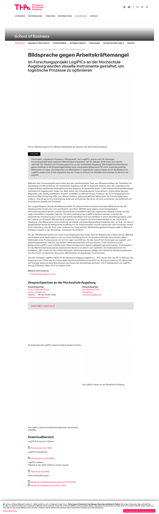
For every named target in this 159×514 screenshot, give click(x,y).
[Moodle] (129, 7)
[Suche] (147, 7)
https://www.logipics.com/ (43, 274)
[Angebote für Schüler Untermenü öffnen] (39, 43)
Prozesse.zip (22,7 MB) (41, 448)
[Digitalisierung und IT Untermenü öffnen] (114, 43)
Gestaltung (87, 292)
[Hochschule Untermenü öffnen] (82, 16)
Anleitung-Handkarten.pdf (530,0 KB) (48, 485)
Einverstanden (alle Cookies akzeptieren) (139, 511)
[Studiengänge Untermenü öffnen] (60, 43)
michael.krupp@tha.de (38, 297)
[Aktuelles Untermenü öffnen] (20, 43)
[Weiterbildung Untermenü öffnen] (36, 16)
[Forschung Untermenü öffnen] (95, 43)
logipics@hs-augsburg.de (43, 306)
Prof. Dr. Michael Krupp (38, 289)
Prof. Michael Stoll (90, 289)
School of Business (36, 292)
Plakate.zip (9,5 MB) (40, 471)
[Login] (142, 7)
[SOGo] (124, 7)
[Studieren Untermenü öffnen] (20, 16)
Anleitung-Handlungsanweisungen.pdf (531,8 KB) (53, 482)
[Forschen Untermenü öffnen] (51, 16)
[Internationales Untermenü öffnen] (78, 43)
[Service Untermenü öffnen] (95, 16)
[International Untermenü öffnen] (66, 16)
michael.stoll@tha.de (91, 295)
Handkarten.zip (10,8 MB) (42, 458)
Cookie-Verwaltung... (10, 511)
